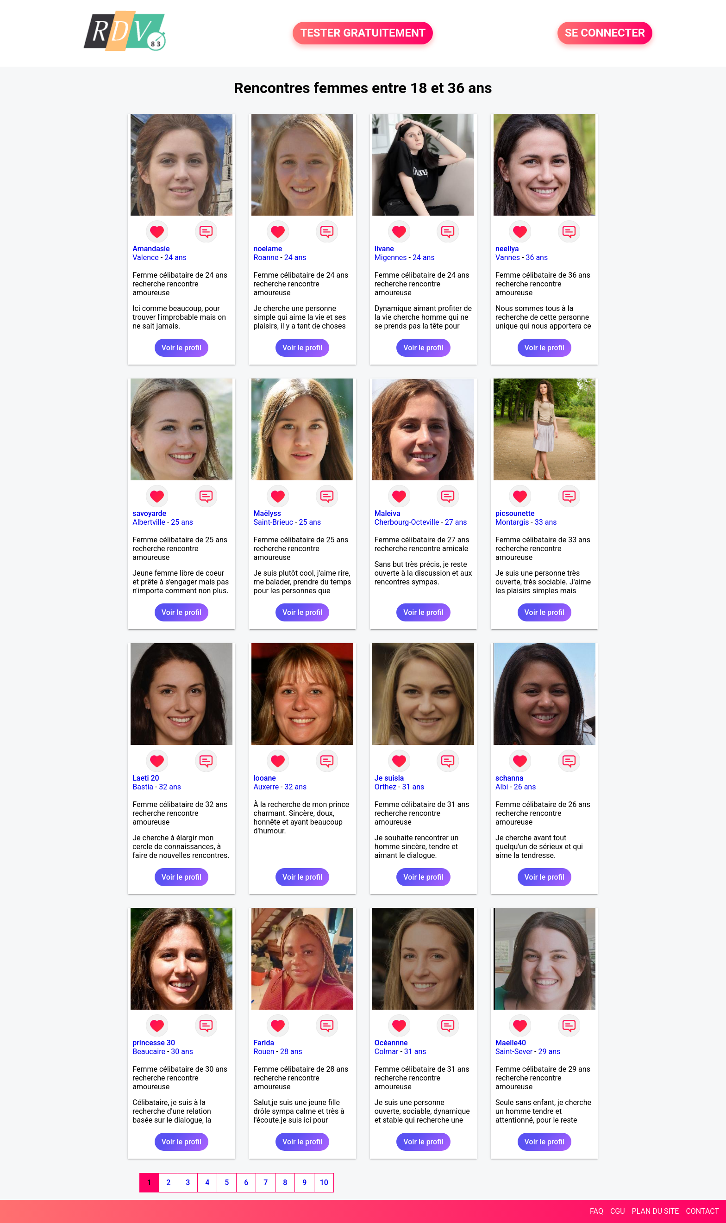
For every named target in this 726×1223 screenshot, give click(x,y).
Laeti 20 (145, 778)
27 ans (456, 522)
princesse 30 (153, 1042)
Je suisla (389, 778)
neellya (507, 248)
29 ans (549, 1051)
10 (324, 1182)
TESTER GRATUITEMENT (363, 33)
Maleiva (388, 513)
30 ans (182, 1051)
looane (265, 778)
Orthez (385, 786)
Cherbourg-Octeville (407, 522)
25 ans (182, 522)
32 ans (170, 786)
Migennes (391, 257)
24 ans (175, 257)
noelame (268, 248)
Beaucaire (148, 1051)
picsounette (514, 513)
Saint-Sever (513, 1051)
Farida (264, 1042)
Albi (501, 786)
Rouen (264, 1051)
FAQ (596, 1211)
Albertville (148, 522)
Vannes (507, 257)
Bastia (142, 786)
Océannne (391, 1042)
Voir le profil (181, 347)
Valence (145, 257)
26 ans (525, 786)
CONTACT (702, 1211)
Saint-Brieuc (274, 522)
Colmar (387, 1051)
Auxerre (266, 786)
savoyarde (149, 513)
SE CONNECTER (605, 33)
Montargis (512, 522)
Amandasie (150, 248)
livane (384, 248)
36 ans (537, 257)
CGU (617, 1211)
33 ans (546, 522)
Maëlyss (268, 513)
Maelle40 (510, 1042)
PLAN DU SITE (655, 1211)
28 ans (291, 1051)
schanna (509, 778)
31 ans (413, 786)
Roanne (266, 257)
